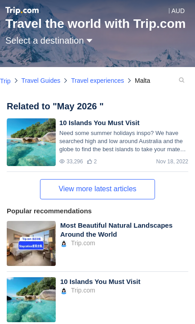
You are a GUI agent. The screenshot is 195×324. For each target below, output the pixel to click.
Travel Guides (41, 80)
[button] (171, 10)
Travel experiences (97, 80)
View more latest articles (97, 189)
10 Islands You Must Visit (99, 122)
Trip (5, 81)
